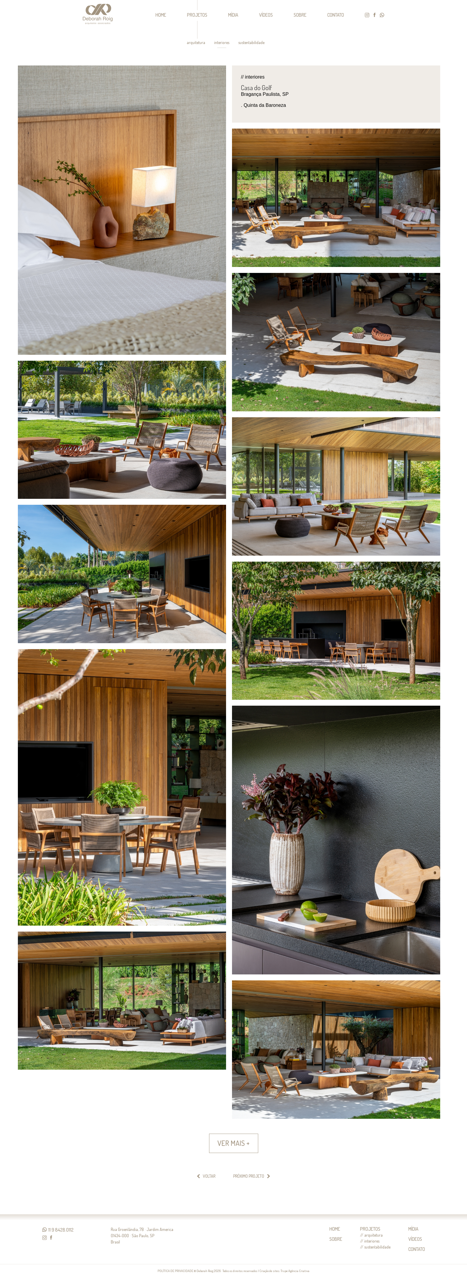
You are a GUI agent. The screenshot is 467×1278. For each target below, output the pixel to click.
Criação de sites (269, 1271)
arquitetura (196, 42)
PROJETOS (197, 15)
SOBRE (300, 15)
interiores (221, 42)
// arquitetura (371, 1235)
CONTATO (335, 15)
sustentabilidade (251, 42)
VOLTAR (209, 1176)
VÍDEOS (266, 15)
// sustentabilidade (375, 1247)
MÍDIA (233, 15)
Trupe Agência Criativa (295, 1271)
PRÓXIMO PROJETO (248, 1176)
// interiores (369, 1241)
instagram (367, 15)
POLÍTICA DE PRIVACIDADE (175, 1271)
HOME (160, 15)
